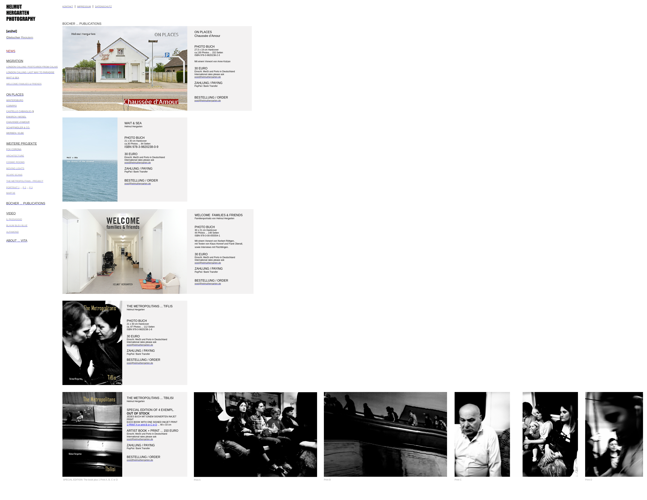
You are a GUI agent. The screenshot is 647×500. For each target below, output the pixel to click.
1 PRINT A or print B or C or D (142, 424)
